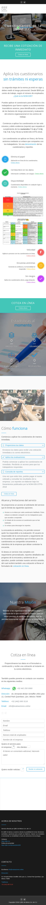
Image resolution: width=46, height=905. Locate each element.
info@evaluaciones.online (19, 706)
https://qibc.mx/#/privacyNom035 (11, 845)
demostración (30, 144)
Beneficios (20, 18)
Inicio (13, 18)
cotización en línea (21, 566)
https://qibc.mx (5, 841)
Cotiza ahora (15, 163)
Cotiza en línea (31, 18)
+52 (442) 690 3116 (19, 701)
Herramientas (9, 28)
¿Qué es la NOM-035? (23, 96)
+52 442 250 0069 (22, 688)
